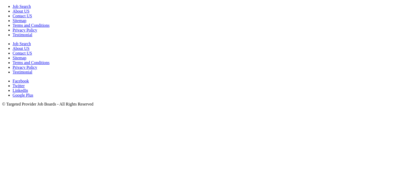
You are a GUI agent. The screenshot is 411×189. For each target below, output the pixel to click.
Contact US (22, 16)
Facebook (21, 81)
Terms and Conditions (31, 25)
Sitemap (19, 20)
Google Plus (23, 95)
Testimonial (22, 35)
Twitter (19, 85)
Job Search (22, 6)
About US (21, 11)
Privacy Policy (25, 30)
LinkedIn (20, 90)
